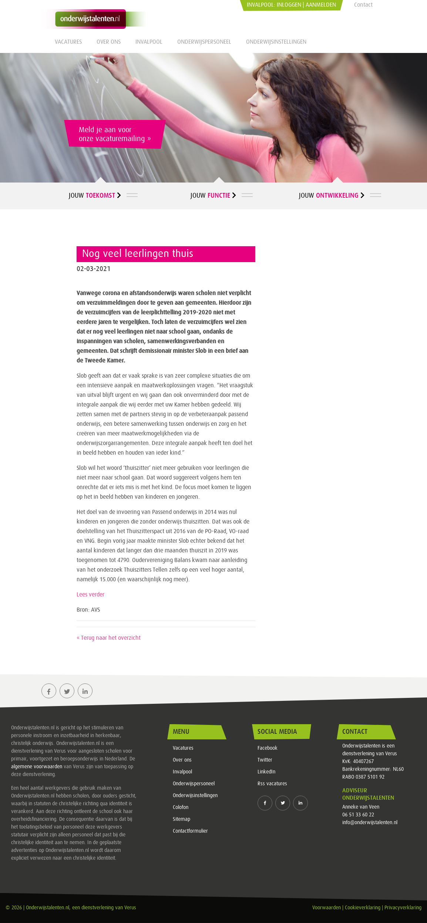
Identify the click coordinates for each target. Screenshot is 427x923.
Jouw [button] (95, 195)
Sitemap (181, 819)
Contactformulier (190, 831)
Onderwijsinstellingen (276, 42)
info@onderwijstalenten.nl (369, 822)
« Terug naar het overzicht (109, 638)
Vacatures (68, 42)
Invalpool (148, 42)
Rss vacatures (272, 783)
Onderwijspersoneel (204, 42)
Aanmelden (321, 5)
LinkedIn (266, 772)
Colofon (180, 807)
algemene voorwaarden (36, 766)
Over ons (109, 42)
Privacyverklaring (402, 907)
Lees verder (90, 595)
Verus (130, 907)
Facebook (268, 748)
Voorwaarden (326, 907)
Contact (363, 5)
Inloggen (289, 5)
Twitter (265, 760)
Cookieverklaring (362, 907)
